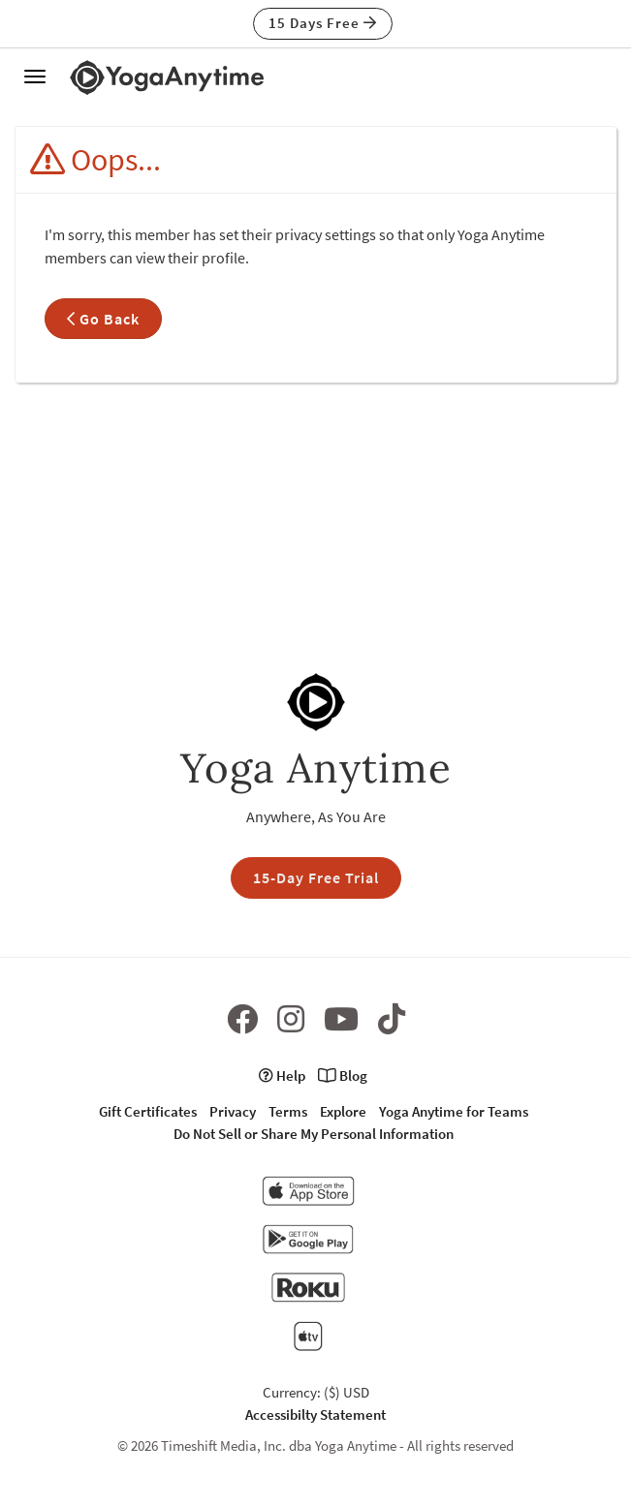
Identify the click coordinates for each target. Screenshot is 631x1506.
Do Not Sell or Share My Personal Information (314, 1133)
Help (282, 1075)
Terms (287, 1111)
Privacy (232, 1111)
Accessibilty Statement (315, 1414)
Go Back (103, 318)
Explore (343, 1111)
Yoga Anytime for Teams (453, 1111)
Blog (342, 1075)
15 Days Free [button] (322, 23)
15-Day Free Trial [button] (316, 877)
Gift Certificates (148, 1111)
